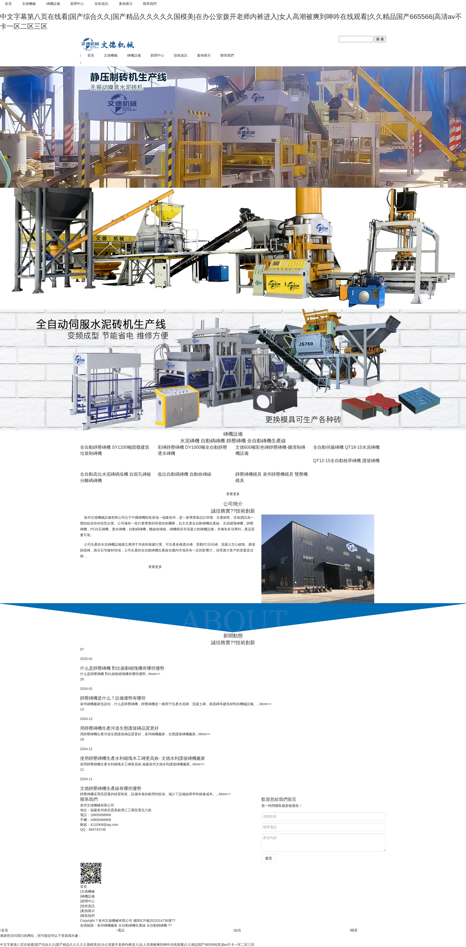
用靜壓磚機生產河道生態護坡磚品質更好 (119, 728)
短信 (237, 930)
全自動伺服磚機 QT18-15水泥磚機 (346, 447)
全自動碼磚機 (157, 925)
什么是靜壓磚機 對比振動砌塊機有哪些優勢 (122, 668)
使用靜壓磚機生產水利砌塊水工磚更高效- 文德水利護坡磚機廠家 (142, 758)
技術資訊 (102, 4)
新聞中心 (77, 4)
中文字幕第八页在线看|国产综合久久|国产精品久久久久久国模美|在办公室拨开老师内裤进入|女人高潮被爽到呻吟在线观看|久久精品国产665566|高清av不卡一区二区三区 (127, 945)
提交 (268, 858)
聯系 (354, 930)
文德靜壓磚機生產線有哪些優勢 (110, 788)
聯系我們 (150, 4)
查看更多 (233, 494)
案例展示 (126, 4)
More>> (154, 674)
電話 (120, 930)
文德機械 (29, 4)
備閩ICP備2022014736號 (152, 920)
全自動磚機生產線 (132, 925)
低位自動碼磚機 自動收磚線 (184, 474)
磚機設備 (53, 4)
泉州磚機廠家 (107, 925)
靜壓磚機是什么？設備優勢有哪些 (113, 698)
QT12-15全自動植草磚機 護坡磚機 (346, 460)
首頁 (8, 4)
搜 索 (380, 39)
